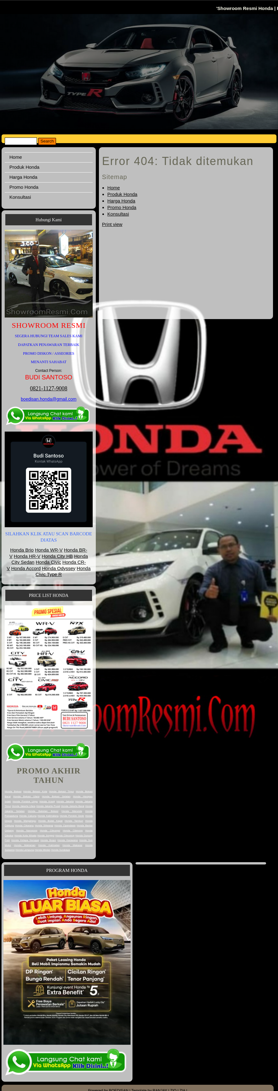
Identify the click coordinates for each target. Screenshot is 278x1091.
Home (113, 187)
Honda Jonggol (45, 835)
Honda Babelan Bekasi (43, 811)
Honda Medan (42, 849)
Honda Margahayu (25, 820)
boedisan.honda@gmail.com (49, 399)
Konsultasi (118, 214)
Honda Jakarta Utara (23, 806)
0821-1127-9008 (48, 388)
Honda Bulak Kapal (50, 820)
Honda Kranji (47, 801)
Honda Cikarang (24, 825)
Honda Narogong (26, 830)
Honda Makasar (72, 845)
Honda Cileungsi (50, 830)
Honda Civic (48, 562)
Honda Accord (26, 568)
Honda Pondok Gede (72, 815)
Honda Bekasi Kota (35, 791)
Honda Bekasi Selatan (56, 796)
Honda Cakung (27, 815)
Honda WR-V (49, 550)
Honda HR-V (27, 556)
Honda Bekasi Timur (61, 791)
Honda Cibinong (73, 830)
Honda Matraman (25, 845)
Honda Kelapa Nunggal (25, 840)
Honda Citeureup (65, 835)
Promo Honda (121, 207)
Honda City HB (57, 556)
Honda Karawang (68, 840)
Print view (112, 224)
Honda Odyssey (58, 568)
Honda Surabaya (60, 849)
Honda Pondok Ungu (25, 801)
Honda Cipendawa (64, 825)
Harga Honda (121, 200)
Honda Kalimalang (48, 815)
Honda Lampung (24, 849)
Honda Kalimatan (48, 845)
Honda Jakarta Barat (73, 806)
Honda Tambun (74, 820)
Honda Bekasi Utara (26, 796)
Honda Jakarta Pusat (48, 806)
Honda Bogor (48, 840)
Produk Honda (122, 194)
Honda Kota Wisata (25, 835)
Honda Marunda (72, 811)
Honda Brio (21, 550)
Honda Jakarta (65, 801)
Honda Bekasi (13, 791)
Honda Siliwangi (44, 825)
